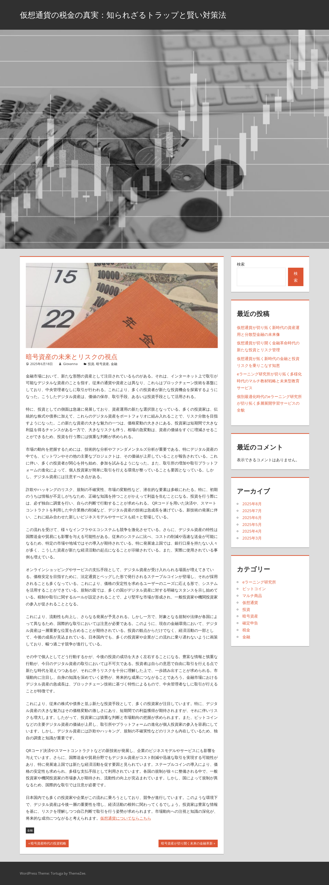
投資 (91, 364)
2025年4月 (252, 531)
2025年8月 (252, 503)
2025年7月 (252, 510)
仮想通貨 (250, 602)
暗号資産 (102, 364)
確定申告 (250, 623)
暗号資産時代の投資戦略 (48, 843)
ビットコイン (254, 588)
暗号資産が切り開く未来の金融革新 (187, 843)
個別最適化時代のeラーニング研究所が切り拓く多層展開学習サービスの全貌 (269, 403)
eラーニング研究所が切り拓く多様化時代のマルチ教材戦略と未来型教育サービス (269, 380)
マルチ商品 (252, 595)
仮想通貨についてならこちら (125, 818)
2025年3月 (252, 538)
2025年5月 (252, 524)
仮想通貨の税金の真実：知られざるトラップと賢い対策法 (129, 14)
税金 (246, 630)
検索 (241, 264)
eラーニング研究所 (259, 582)
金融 (114, 364)
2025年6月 (252, 517)
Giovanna (70, 364)
